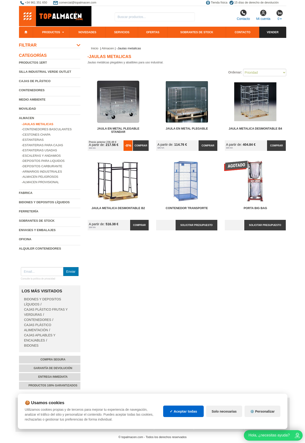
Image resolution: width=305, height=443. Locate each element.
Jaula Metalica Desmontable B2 (118, 208)
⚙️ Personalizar (262, 416)
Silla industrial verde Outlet (45, 71)
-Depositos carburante (42, 166)
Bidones (31, 345)
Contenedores (32, 90)
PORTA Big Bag (255, 208)
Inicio (94, 48)
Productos (51, 32)
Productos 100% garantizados (52, 385)
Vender (273, 32)
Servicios (121, 32)
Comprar (141, 145)
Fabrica (26, 193)
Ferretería (28, 211)
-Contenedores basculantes (47, 129)
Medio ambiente (32, 99)
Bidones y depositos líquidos (44, 202)
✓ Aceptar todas (183, 416)
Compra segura (52, 359)
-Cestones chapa (36, 134)
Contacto (243, 15)
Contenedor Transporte (187, 208)
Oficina (25, 239)
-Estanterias (33, 140)
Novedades (87, 32)
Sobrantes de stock (196, 32)
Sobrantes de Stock (37, 220)
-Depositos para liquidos (43, 161)
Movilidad (27, 108)
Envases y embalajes (37, 230)
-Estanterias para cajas (42, 145)
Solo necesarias (224, 416)
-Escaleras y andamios (41, 155)
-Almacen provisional (40, 182)
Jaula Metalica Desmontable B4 (255, 128)
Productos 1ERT (33, 62)
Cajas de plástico (35, 81)
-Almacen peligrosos (40, 176)
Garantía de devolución (53, 368)
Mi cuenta (263, 15)
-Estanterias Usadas (39, 150)
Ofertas (152, 32)
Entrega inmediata (53, 376)
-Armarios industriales (42, 171)
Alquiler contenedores (40, 248)
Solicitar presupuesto (196, 225)
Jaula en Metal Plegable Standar (118, 130)
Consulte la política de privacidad (38, 278)
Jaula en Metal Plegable (187, 128)
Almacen (26, 118)
